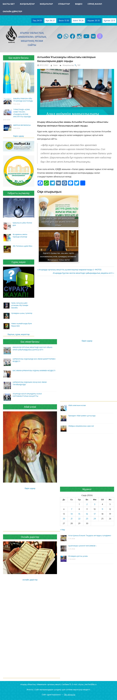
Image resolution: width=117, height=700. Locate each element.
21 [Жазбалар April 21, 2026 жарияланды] (71, 518)
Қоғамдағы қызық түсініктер (21, 313)
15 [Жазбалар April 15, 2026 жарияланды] (79, 514)
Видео (78, 4)
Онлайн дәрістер (12, 11)
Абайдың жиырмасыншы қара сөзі (81, 426)
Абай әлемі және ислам (77, 405)
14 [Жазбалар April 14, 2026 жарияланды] (72, 514)
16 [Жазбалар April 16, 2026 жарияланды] (87, 514)
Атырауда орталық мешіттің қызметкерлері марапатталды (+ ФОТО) (69, 269)
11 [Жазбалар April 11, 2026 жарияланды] (102, 509)
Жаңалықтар (27, 4)
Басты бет (9, 4)
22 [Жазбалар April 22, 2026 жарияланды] (79, 518)
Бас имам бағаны (30, 341)
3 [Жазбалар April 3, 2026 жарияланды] (94, 504)
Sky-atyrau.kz (69, 694)
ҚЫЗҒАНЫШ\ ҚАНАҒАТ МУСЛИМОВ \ (82, 546)
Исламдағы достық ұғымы (78, 556)
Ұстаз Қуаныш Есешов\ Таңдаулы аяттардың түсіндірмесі (89, 536)
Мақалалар (46, 4)
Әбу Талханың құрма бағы (22, 246)
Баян (55, 65)
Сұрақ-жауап (95, 4)
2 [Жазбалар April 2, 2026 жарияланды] (87, 504)
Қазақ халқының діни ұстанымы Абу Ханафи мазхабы (19, 305)
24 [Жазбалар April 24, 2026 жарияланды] (95, 518)
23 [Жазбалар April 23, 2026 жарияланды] (87, 518)
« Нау (62, 529)
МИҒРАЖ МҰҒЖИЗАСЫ (22, 125)
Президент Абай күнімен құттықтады (82, 416)
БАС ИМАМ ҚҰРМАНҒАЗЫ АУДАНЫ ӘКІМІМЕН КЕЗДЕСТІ (34, 371)
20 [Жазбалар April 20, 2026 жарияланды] (64, 518)
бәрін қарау (18, 136)
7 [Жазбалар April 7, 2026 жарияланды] (71, 509)
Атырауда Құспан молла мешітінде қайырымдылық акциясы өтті (83, 273)
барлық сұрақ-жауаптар (19, 334)
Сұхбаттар (64, 4)
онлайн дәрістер (30, 579)
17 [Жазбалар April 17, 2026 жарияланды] (95, 514)
